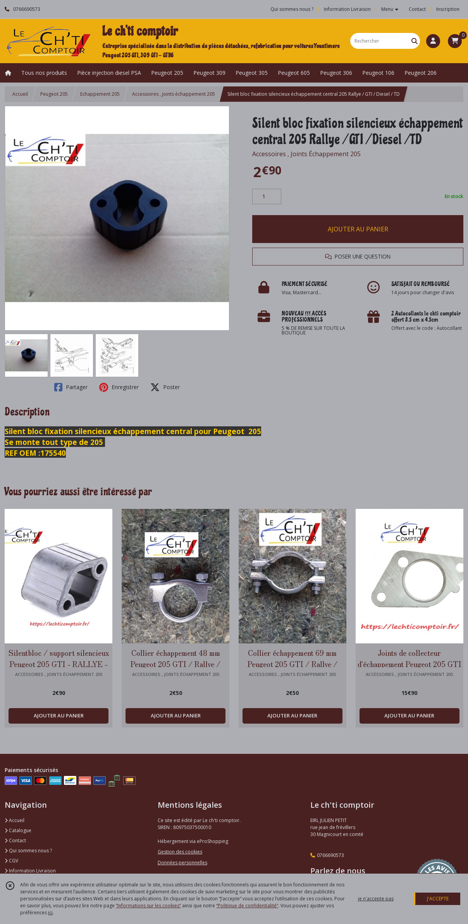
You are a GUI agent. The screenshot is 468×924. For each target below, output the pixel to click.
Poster (165, 387)
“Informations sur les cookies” (148, 905)
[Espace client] (433, 41)
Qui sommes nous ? (28, 850)
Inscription (447, 9)
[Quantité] (266, 196)
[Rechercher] (415, 40)
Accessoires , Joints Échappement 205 (306, 154)
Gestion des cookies (180, 851)
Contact (417, 9)
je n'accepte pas (376, 898)
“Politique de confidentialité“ (247, 905)
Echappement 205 (100, 94)
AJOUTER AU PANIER (358, 229)
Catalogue (18, 830)
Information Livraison (30, 870)
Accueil (20, 94)
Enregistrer (119, 387)
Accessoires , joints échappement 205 (173, 94)
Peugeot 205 (54, 94)
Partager (71, 387)
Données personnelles (182, 862)
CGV (11, 860)
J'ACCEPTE (438, 898)
